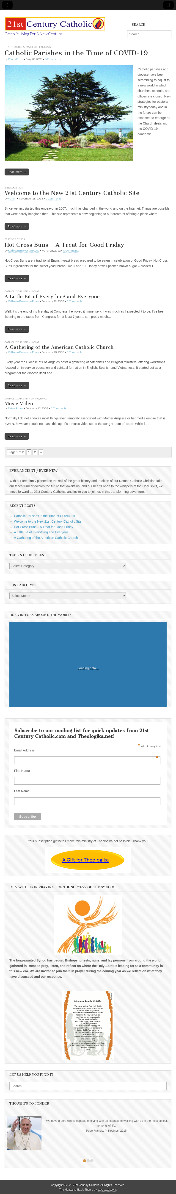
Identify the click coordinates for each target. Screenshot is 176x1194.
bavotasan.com (107, 1189)
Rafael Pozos (15, 408)
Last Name (22, 791)
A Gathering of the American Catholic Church (59, 347)
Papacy (44, 398)
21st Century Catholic (86, 1185)
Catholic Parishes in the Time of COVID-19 (76, 53)
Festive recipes (15, 239)
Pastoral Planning (38, 46)
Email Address (86, 750)
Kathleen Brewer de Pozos (23, 250)
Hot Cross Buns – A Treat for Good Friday (64, 244)
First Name (22, 771)
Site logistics (14, 187)
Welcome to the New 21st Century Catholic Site (72, 193)
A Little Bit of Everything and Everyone (52, 296)
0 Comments (52, 59)
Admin (12, 198)
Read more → (17, 172)
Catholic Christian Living (22, 291)
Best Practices (15, 46)
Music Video (19, 403)
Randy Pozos (15, 59)
